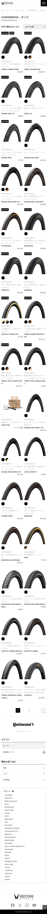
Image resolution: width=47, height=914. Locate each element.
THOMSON (9, 870)
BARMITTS (8, 798)
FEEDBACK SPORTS (12, 828)
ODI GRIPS (9, 843)
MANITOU (8, 834)
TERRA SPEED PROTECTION (34, 335)
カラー (5, 774)
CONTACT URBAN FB (9, 334)
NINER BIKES (9, 840)
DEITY (7, 816)
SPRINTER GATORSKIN (10, 560)
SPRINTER (28, 516)
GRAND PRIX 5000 (31, 158)
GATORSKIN (6, 246)
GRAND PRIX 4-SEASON (33, 202)
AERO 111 (28, 114)
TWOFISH (8, 873)
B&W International (11, 801)
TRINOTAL (5, 290)
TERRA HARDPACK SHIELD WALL (11, 696)
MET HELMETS (10, 837)
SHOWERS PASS (11, 861)
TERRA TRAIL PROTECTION (11, 382)
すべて (6, 746)
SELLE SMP (9, 864)
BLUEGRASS (9, 807)
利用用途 (6, 780)
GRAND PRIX (6, 158)
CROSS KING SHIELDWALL (35, 604)
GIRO (26, 557)
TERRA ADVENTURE (32, 69)
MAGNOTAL (29, 246)
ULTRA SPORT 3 (30, 472)
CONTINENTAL (32, 10)
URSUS (7, 876)
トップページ (8, 10)
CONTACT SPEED (31, 651)
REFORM (8, 852)
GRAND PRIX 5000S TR (10, 202)
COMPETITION (7, 516)
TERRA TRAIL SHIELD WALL (35, 382)
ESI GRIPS (8, 825)
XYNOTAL (28, 695)
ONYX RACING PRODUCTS (14, 846)
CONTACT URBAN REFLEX (11, 651)
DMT (6, 822)
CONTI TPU (5, 425)
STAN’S (7, 867)
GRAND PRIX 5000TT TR (33, 428)
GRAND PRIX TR (7, 114)
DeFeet (7, 813)
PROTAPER (9, 849)
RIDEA (7, 855)
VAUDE (7, 879)
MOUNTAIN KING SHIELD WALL (11, 605)
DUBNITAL (28, 290)
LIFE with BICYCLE (11, 831)
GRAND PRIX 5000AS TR (11, 472)
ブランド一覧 (20, 10)
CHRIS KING (9, 810)
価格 (4, 768)
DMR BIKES (9, 819)
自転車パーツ (8, 752)
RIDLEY (7, 858)
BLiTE (7, 804)
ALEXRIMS (8, 795)
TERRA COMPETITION (10, 69)
